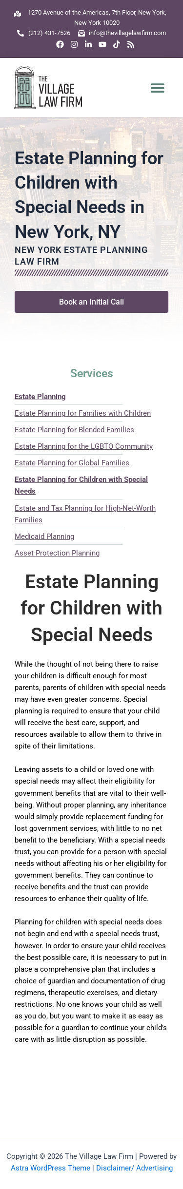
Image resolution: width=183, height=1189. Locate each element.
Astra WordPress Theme (50, 1168)
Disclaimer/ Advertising (134, 1168)
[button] (158, 87)
